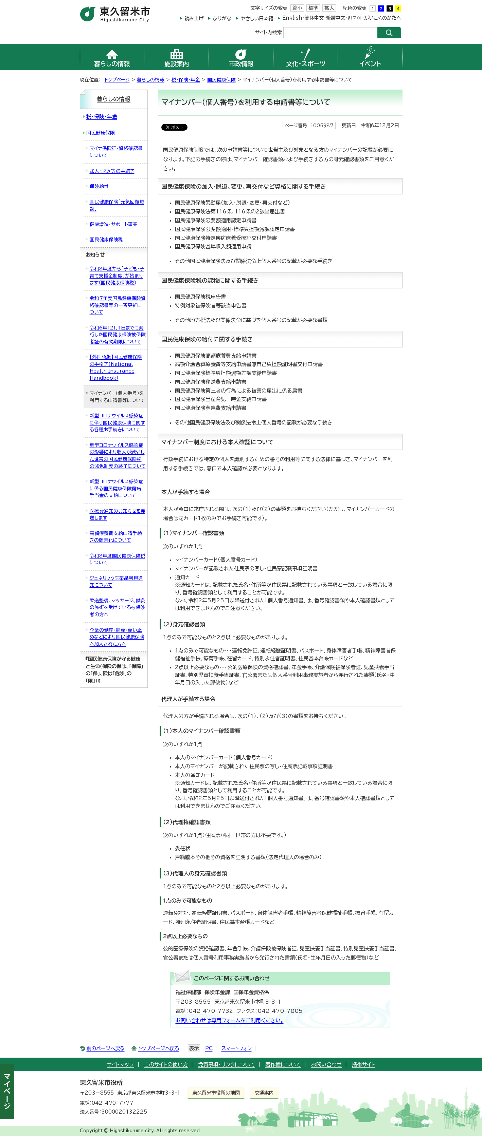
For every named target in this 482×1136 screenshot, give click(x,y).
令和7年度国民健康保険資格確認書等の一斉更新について (118, 305)
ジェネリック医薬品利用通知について (116, 582)
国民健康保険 (221, 79)
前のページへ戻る (106, 1048)
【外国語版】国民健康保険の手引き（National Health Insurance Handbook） (116, 367)
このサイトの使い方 (166, 1064)
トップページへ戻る (158, 1048)
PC (209, 1048)
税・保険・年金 (186, 79)
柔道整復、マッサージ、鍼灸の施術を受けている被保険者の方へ (117, 607)
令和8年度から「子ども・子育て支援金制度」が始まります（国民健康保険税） (117, 275)
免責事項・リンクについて (226, 1064)
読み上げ (193, 18)
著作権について (283, 1064)
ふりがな (222, 18)
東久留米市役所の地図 (216, 1092)
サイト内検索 (268, 32)
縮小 (297, 8)
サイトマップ (120, 1064)
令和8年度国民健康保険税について (117, 559)
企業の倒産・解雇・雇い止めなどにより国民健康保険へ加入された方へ (117, 637)
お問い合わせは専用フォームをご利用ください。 (230, 1020)
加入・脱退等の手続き (112, 171)
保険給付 (99, 186)
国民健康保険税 (106, 239)
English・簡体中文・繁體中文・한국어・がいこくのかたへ (341, 17)
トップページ (117, 79)
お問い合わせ (326, 1064)
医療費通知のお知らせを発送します (117, 514)
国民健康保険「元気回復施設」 (117, 205)
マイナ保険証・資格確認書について (116, 152)
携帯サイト (363, 1064)
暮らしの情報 (150, 79)
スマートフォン (236, 1048)
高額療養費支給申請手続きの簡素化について (116, 537)
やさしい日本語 (256, 18)
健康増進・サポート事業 (114, 224)
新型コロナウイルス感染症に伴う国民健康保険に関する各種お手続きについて (117, 422)
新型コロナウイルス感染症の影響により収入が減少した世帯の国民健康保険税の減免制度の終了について (118, 456)
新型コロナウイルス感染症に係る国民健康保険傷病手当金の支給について (116, 488)
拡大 (329, 8)
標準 (313, 8)
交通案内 (264, 1092)
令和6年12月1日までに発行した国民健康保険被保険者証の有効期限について (118, 334)
